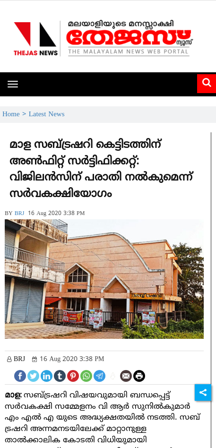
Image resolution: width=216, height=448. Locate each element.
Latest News (47, 114)
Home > (15, 114)
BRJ (20, 213)
